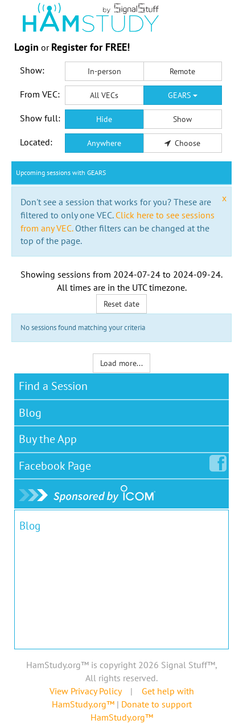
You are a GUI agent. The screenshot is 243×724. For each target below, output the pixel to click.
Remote (182, 71)
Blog (30, 412)
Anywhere (104, 143)
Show (182, 119)
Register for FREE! (90, 47)
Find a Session (53, 386)
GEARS (182, 95)
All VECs (104, 95)
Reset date (121, 304)
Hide (104, 119)
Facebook (57, 463)
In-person (104, 71)
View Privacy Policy (85, 691)
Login (26, 47)
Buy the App (48, 439)
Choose (182, 143)
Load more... (121, 363)
